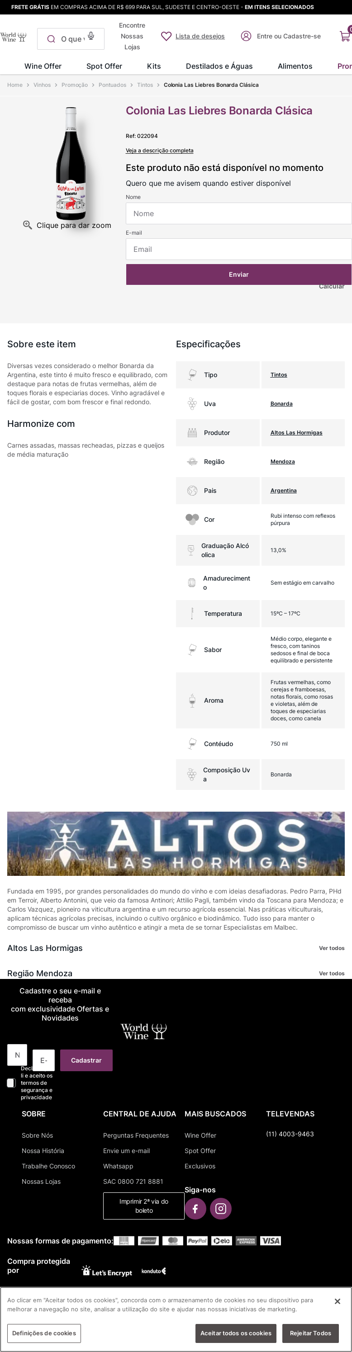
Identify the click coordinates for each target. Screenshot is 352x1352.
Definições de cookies (44, 1333)
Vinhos (42, 84)
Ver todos (332, 948)
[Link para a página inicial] (15, 85)
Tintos (145, 84)
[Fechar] (337, 1301)
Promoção (75, 84)
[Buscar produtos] (49, 38)
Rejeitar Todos (310, 1333)
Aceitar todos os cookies (235, 1333)
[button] (90, 34)
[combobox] (71, 39)
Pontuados (112, 84)
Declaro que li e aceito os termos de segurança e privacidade (36, 1083)
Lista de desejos (200, 36)
